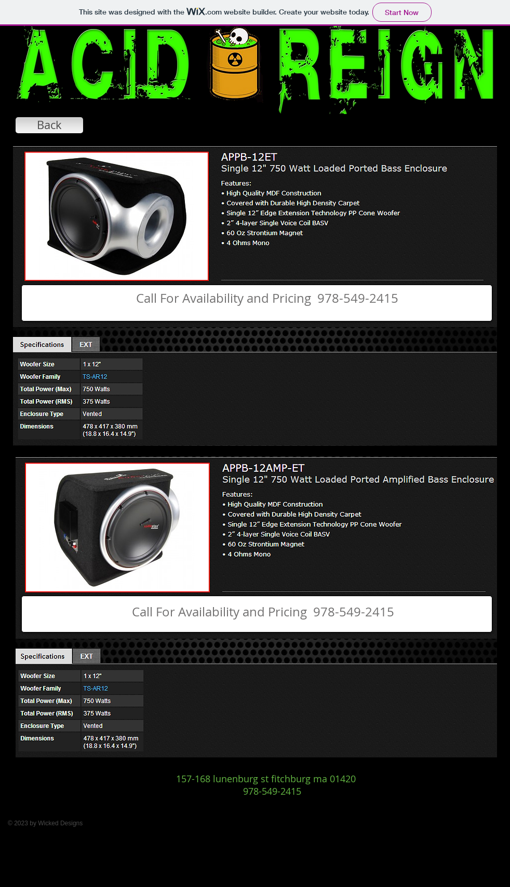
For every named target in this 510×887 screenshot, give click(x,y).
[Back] (49, 125)
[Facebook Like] (265, 809)
